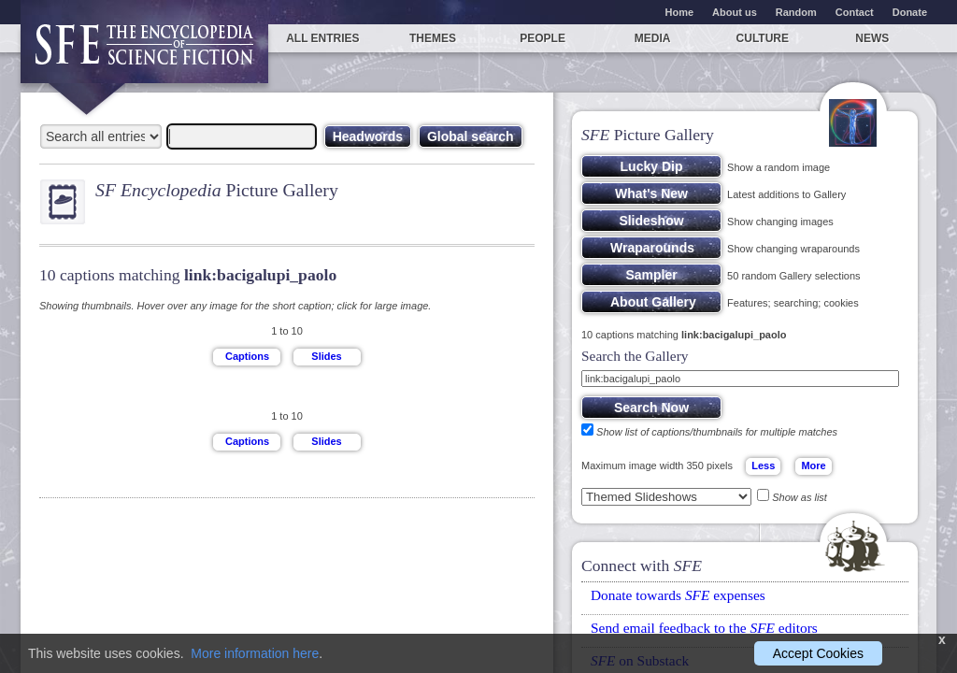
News (872, 38)
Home (679, 12)
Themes (432, 38)
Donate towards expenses (678, 595)
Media (653, 38)
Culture (762, 38)
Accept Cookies (818, 653)
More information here (255, 653)
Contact (855, 12)
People (542, 38)
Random (796, 12)
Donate (910, 12)
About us (734, 12)
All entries (322, 38)
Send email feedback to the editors (704, 628)
